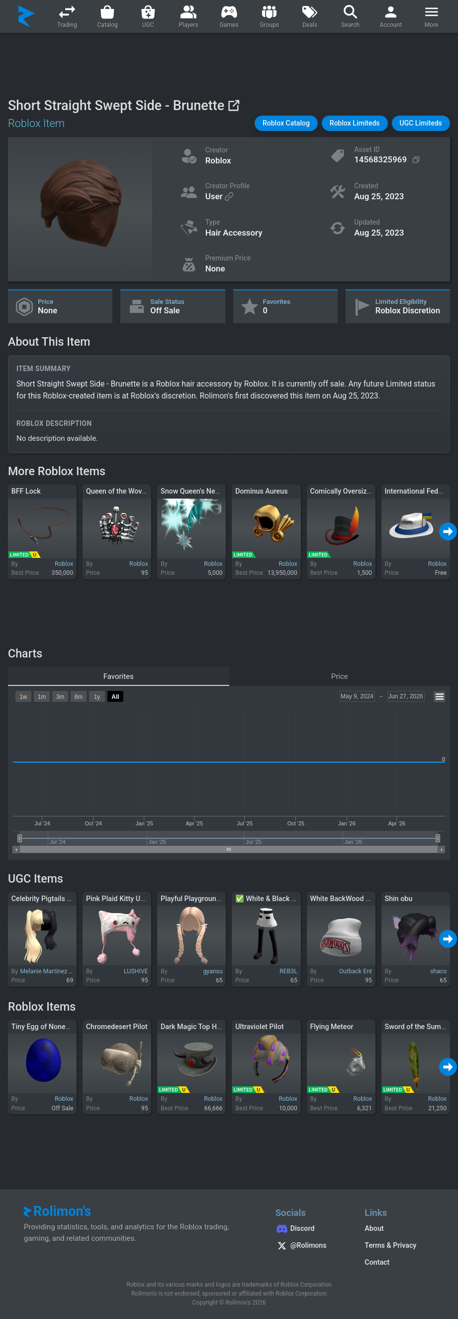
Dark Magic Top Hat (192, 1027)
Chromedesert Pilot (117, 1027)
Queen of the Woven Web (125, 491)
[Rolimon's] (26, 16)
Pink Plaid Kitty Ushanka (124, 899)
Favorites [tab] (118, 676)
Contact (377, 1262)
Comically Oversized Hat (348, 491)
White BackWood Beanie (348, 899)
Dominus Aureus (261, 491)
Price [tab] (339, 676)
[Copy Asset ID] (388, 159)
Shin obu (399, 899)
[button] (286, 123)
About (374, 1228)
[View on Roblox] (233, 105)
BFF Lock (26, 491)
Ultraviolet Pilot (259, 1027)
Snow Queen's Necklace (198, 491)
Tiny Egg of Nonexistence (51, 1027)
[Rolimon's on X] (310, 1246)
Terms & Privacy (390, 1245)
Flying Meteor (331, 1027)
